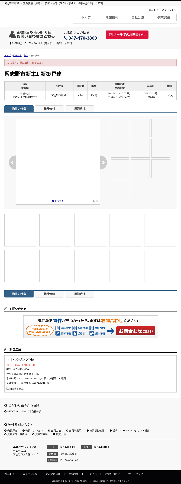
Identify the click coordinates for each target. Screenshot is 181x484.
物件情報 (49, 108)
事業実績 (163, 17)
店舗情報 (112, 17)
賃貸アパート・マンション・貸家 (130, 430)
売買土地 (54, 430)
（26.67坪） (124, 93)
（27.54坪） (124, 97)
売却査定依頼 (53, 473)
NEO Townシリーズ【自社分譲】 (24, 411)
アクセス (92, 473)
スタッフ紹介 (169, 9)
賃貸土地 (59, 434)
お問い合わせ (136, 330)
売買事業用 (73, 430)
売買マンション (32, 430)
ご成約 (169, 95)
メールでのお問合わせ (127, 34)
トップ (86, 17)
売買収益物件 (95, 430)
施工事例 (153, 9)
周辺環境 (79, 108)
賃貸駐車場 (40, 434)
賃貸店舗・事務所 (15, 434)
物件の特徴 (19, 108)
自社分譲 (137, 17)
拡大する (57, 201)
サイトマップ (135, 473)
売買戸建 (10, 430)
